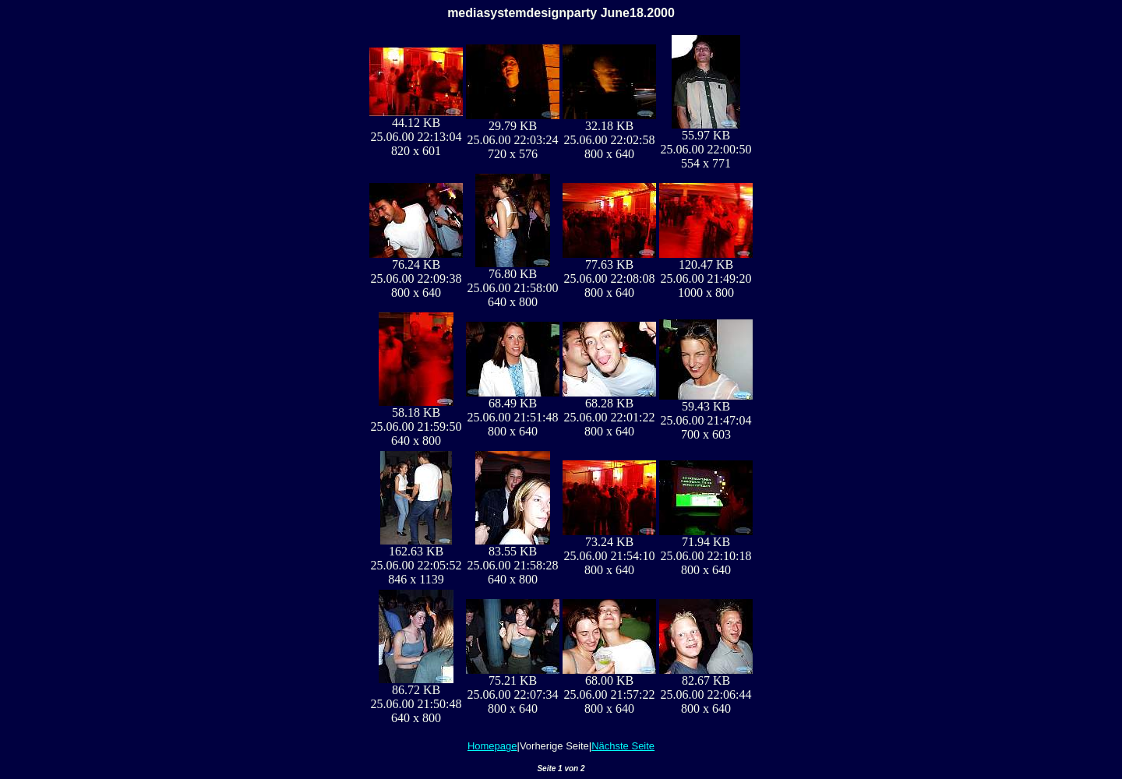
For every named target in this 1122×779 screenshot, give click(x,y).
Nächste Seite (622, 746)
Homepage (492, 746)
